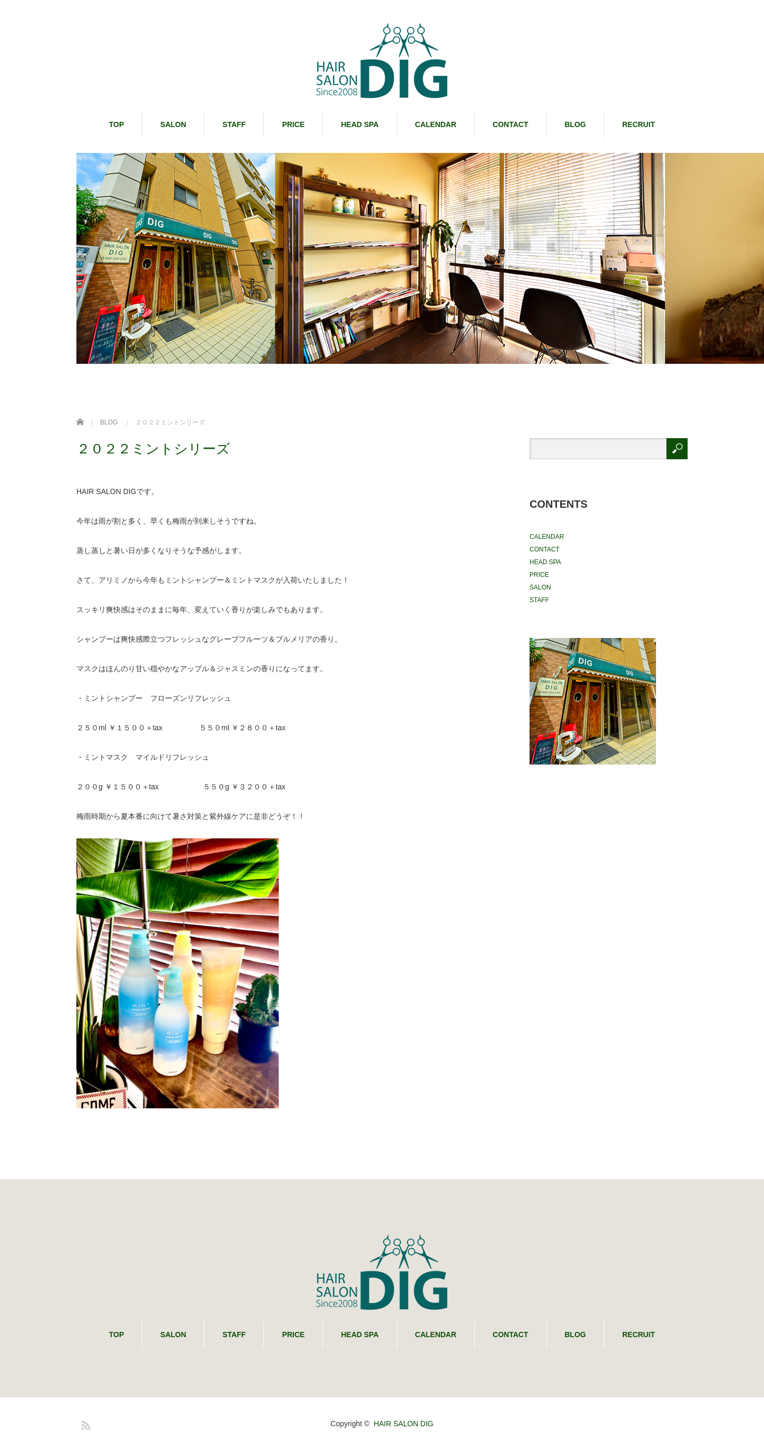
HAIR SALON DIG (404, 1423)
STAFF (234, 124)
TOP (116, 124)
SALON (173, 124)
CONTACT (510, 124)
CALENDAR (436, 124)
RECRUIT (638, 124)
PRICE (293, 124)
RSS (84, 1424)
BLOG (575, 124)
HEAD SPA (359, 124)
